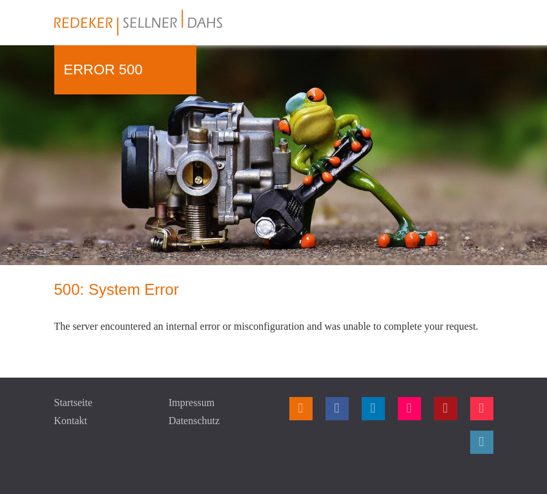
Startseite (73, 402)
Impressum (191, 402)
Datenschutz (194, 420)
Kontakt (71, 420)
